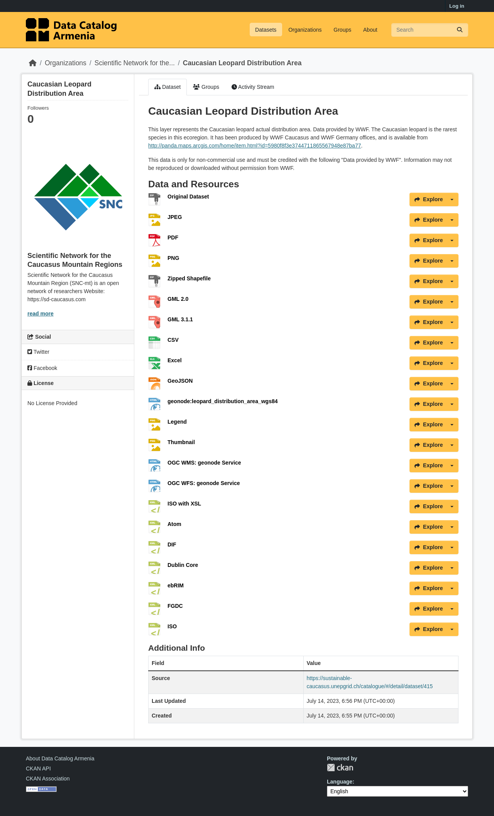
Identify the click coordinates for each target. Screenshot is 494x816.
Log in (456, 6)
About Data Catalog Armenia (60, 758)
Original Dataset (188, 196)
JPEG (174, 217)
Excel (174, 360)
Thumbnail (181, 442)
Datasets (265, 30)
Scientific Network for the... (135, 63)
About (370, 30)
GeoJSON (180, 381)
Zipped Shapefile (189, 278)
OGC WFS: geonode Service (203, 483)
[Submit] (459, 30)
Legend (177, 422)
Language (339, 782)
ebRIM (175, 585)
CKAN (340, 767)
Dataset (167, 87)
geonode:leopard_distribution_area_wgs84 (222, 401)
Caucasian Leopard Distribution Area (242, 63)
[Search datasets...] (429, 30)
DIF (171, 544)
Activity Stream (253, 87)
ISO (172, 626)
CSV (173, 340)
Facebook (42, 368)
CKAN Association (48, 778)
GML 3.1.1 (180, 319)
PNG (173, 258)
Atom (174, 524)
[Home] (33, 63)
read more (40, 313)
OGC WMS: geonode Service (204, 463)
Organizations (304, 30)
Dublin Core (182, 565)
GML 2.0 (177, 299)
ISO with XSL (184, 503)
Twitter (38, 352)
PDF (172, 237)
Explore (428, 199)
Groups (342, 30)
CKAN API (38, 768)
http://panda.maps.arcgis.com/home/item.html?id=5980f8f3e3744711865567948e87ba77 (254, 146)
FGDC (175, 606)
